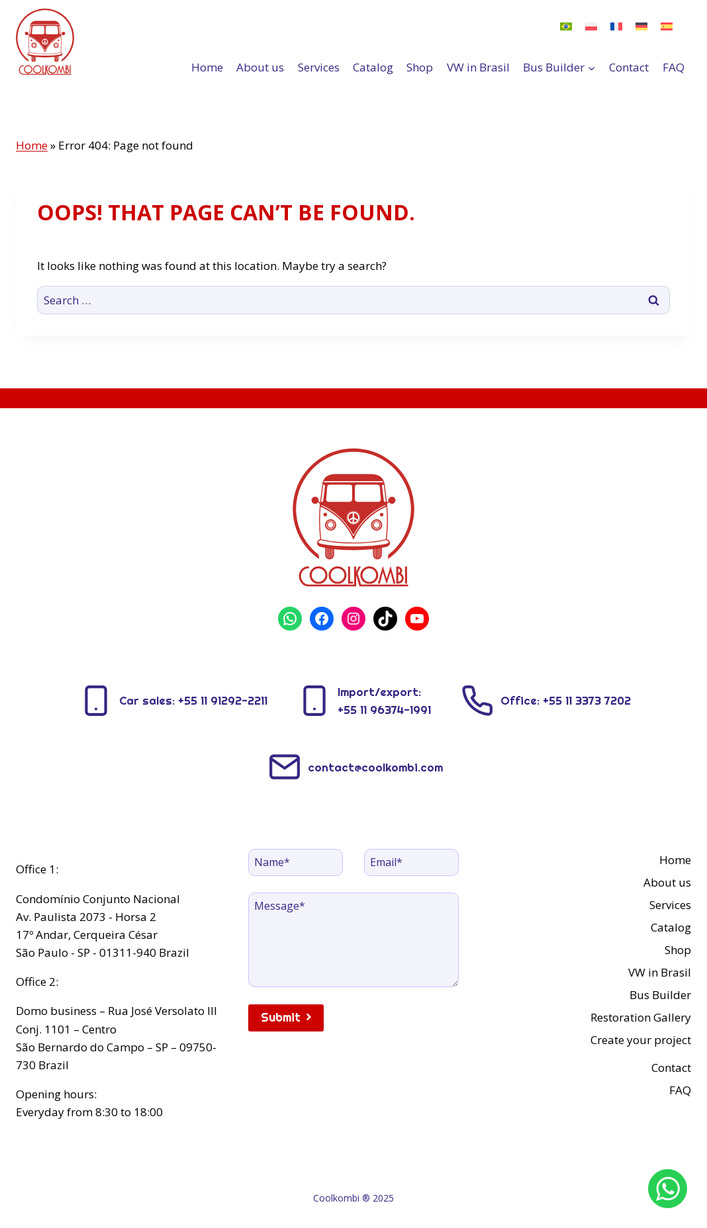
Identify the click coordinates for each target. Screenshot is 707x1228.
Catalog (373, 67)
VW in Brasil (478, 67)
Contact (629, 67)
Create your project (640, 1039)
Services (319, 67)
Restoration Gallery (640, 1017)
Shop (419, 67)
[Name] (295, 862)
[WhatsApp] (668, 1189)
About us (260, 67)
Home (207, 67)
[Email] (411, 862)
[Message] (353, 940)
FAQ (673, 67)
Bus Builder (660, 994)
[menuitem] (566, 26)
